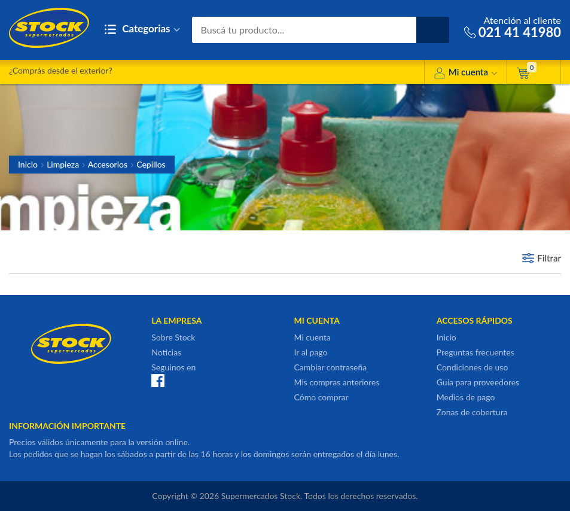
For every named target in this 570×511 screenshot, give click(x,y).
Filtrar (549, 258)
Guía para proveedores (478, 382)
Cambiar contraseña (330, 367)
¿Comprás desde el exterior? (60, 70)
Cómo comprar (321, 397)
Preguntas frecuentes (475, 352)
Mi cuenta (466, 73)
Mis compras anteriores (337, 382)
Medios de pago (466, 397)
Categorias (142, 29)
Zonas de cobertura (472, 412)
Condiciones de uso (472, 367)
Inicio (28, 164)
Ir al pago (311, 352)
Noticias (166, 352)
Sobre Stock (173, 337)
